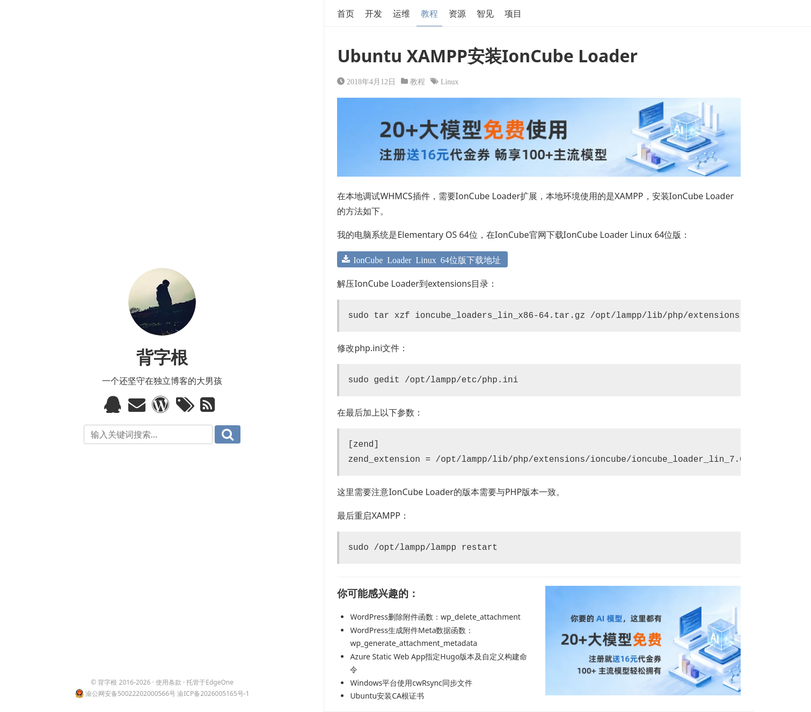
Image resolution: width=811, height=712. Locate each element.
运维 (401, 13)
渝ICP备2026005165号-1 (213, 693)
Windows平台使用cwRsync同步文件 (411, 683)
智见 (485, 13)
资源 (457, 13)
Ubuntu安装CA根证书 (387, 696)
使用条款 (168, 682)
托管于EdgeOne (209, 682)
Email (138, 404)
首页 (345, 13)
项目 (513, 13)
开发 (373, 13)
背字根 (162, 356)
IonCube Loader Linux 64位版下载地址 (427, 259)
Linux (449, 81)
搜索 (227, 434)
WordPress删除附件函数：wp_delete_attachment (435, 617)
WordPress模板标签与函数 (162, 404)
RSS (210, 404)
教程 (429, 13)
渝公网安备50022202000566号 (130, 693)
